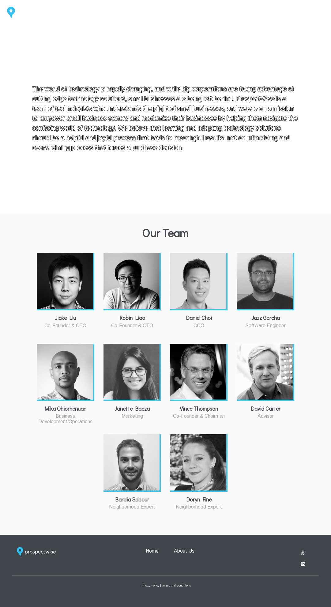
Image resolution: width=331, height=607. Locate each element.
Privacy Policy (150, 585)
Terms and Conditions (176, 585)
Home (286, 12)
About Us (315, 12)
